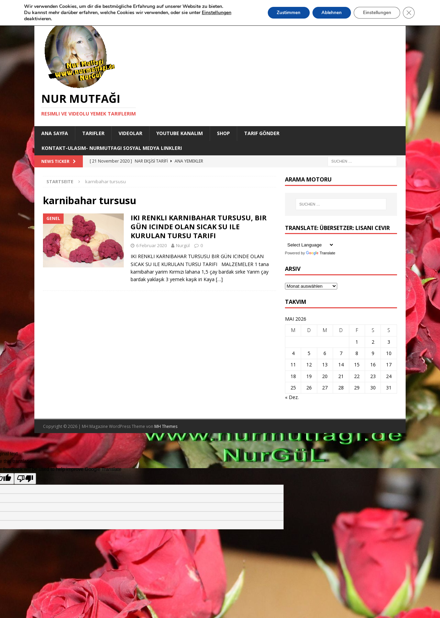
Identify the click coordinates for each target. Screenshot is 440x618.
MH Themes (165, 426)
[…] (219, 279)
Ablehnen (326, 12)
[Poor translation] (25, 478)
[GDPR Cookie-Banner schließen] (408, 13)
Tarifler (93, 133)
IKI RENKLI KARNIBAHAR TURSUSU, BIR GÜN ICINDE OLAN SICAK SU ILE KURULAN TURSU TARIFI (199, 226)
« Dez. (292, 397)
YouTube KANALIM (179, 133)
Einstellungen (374, 12)
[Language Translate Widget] (309, 245)
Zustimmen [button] (280, 12)
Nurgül (183, 245)
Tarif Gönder (261, 133)
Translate (320, 253)
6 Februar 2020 (151, 245)
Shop (223, 133)
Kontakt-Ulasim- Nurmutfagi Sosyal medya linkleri (112, 148)
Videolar (130, 133)
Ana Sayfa (54, 133)
